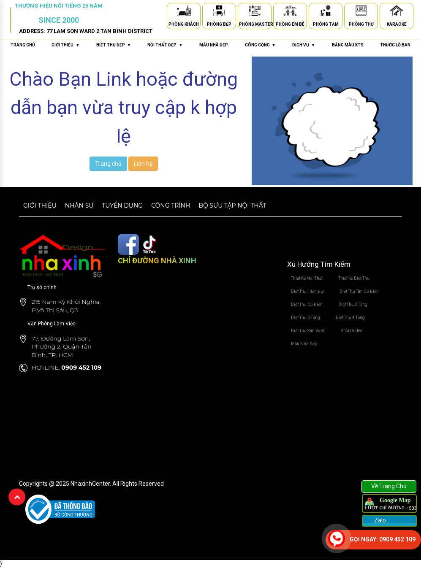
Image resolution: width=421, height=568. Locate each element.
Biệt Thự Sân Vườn (308, 330)
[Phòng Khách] (183, 12)
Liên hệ (143, 163)
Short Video (351, 330)
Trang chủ (23, 45)
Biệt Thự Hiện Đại (307, 291)
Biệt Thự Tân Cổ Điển (359, 291)
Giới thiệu (40, 205)
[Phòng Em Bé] (290, 12)
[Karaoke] (396, 12)
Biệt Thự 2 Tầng (352, 304)
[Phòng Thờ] (361, 12)
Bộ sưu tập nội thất (232, 205)
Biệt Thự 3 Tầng (305, 317)
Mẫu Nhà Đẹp (304, 343)
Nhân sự (79, 205)
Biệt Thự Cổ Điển (307, 304)
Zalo (379, 520)
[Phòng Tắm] (325, 12)
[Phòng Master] (254, 12)
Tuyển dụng (122, 205)
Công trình (170, 205)
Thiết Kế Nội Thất (307, 278)
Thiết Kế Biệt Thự (353, 278)
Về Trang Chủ (389, 486)
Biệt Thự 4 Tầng (350, 317)
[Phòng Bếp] (219, 12)
